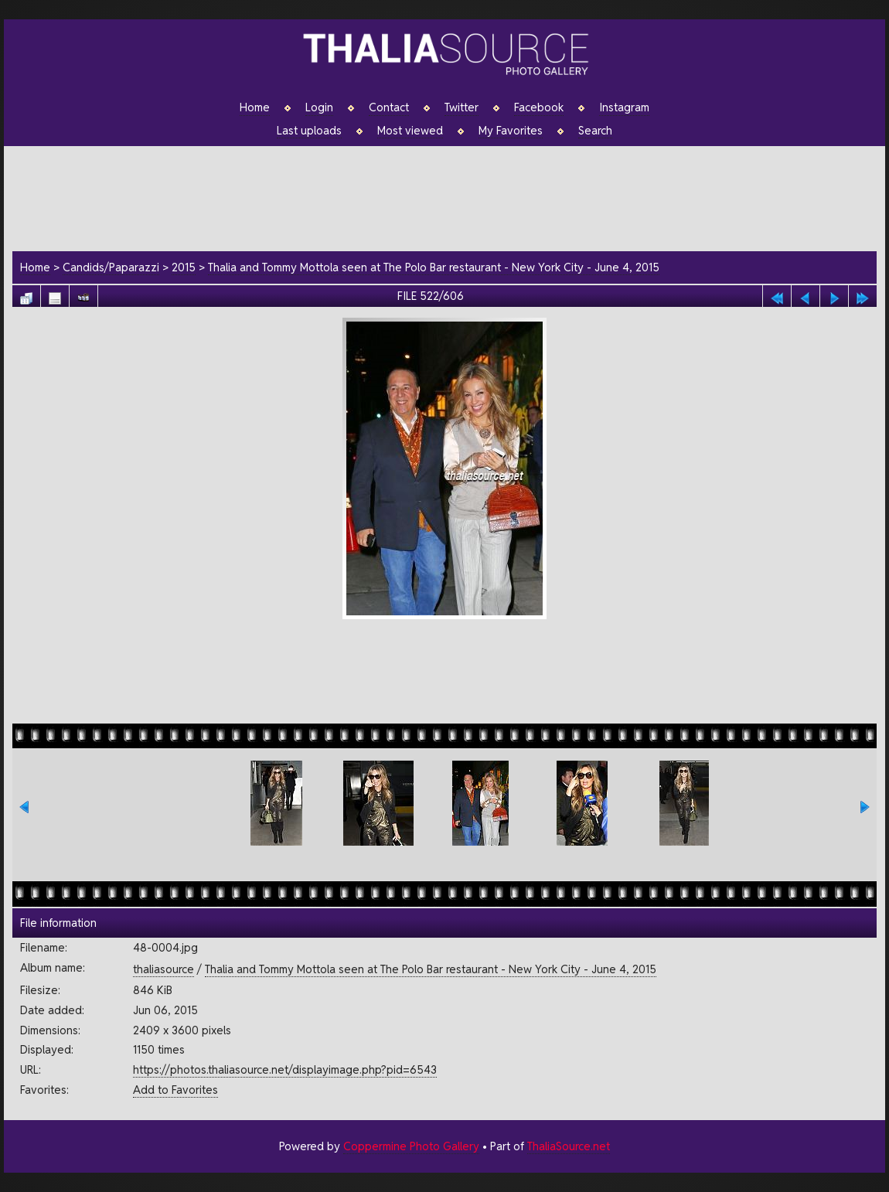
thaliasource (163, 969)
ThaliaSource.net (568, 1146)
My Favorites (511, 131)
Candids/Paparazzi (111, 267)
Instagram (624, 107)
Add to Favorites (175, 1089)
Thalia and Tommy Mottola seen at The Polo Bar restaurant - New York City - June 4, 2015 (433, 267)
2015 (184, 267)
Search (595, 131)
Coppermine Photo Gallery (411, 1146)
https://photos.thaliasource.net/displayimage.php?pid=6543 (285, 1069)
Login (319, 107)
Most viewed (410, 131)
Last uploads (309, 131)
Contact (389, 107)
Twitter (461, 107)
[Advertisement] (452, 196)
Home (255, 107)
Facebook (539, 107)
